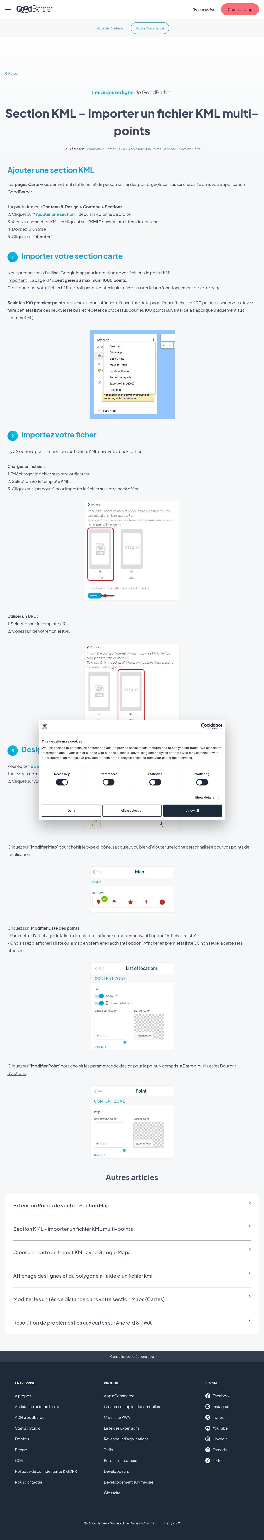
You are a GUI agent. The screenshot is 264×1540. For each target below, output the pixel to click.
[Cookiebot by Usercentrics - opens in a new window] (204, 726)
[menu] (8, 9)
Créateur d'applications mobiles (132, 1406)
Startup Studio (28, 1428)
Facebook (218, 1395)
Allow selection (132, 810)
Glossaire (112, 1492)
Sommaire (94, 149)
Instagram (217, 1406)
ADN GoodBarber (30, 1417)
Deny (71, 810)
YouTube (216, 1428)
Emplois (22, 1438)
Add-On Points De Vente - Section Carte (169, 149)
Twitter (215, 1417)
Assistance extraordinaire (37, 1406)
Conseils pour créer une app (132, 1356)
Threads (216, 1449)
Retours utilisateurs (120, 1460)
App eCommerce (150, 28)
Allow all (192, 810)
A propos (23, 1395)
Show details (204, 797)
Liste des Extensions (121, 1428)
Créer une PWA (117, 1417)
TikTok (214, 1460)
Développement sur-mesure (128, 1482)
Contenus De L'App (120, 149)
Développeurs (116, 1471)
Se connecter (203, 9)
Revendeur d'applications (126, 1438)
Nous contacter (28, 1482)
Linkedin (216, 1438)
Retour (12, 73)
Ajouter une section (55, 214)
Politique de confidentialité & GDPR (46, 1471)
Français (172, 1523)
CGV (19, 1460)
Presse (21, 1449)
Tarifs (108, 1449)
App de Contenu (110, 28)
